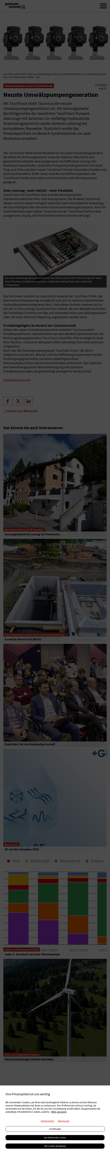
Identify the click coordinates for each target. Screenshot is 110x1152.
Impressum (63, 1121)
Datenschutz (47, 1121)
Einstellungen (55, 1129)
